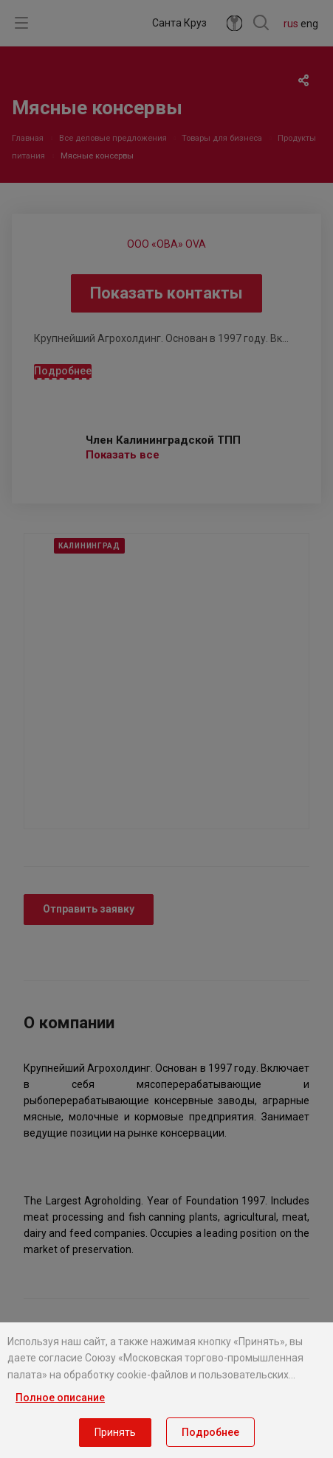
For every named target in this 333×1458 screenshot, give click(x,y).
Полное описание (60, 1397)
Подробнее (210, 1432)
